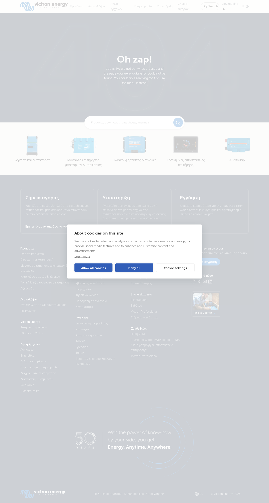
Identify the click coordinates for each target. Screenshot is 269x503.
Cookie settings (175, 268)
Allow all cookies (93, 268)
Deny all (134, 268)
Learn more (82, 256)
